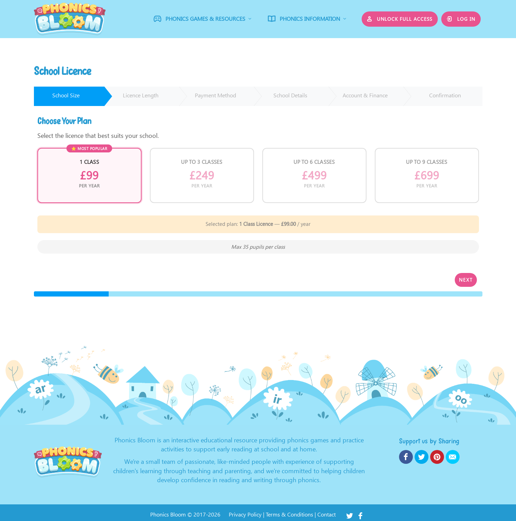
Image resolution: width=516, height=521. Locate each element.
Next (466, 280)
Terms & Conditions (289, 514)
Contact (326, 514)
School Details (290, 95)
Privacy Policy (245, 514)
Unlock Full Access (400, 19)
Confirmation (445, 95)
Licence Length (141, 95)
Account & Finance (365, 95)
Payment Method (215, 95)
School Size (66, 95)
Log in (461, 19)
